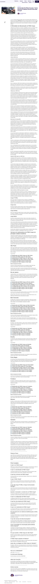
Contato (30, 2)
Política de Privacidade (12, 581)
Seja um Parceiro (25, 2)
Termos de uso (29, 581)
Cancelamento (24, 581)
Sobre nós (6, 581)
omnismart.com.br (17, 552)
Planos (17, 581)
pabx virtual (19, 6)
